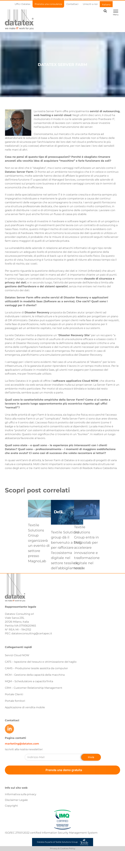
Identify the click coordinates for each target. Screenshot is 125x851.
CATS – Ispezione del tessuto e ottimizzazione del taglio (40, 661)
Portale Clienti (14, 694)
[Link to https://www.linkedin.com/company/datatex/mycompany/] (9, 728)
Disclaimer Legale (16, 800)
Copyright (11, 805)
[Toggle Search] (105, 11)
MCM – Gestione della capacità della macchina (35, 674)
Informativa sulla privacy (20, 794)
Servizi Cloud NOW (17, 655)
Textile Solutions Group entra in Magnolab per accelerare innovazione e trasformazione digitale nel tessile (87, 547)
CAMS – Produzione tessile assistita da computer (36, 668)
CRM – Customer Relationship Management (33, 687)
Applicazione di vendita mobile (25, 707)
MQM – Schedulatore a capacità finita (29, 681)
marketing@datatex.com (22, 743)
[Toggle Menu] (116, 11)
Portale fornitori (15, 700)
